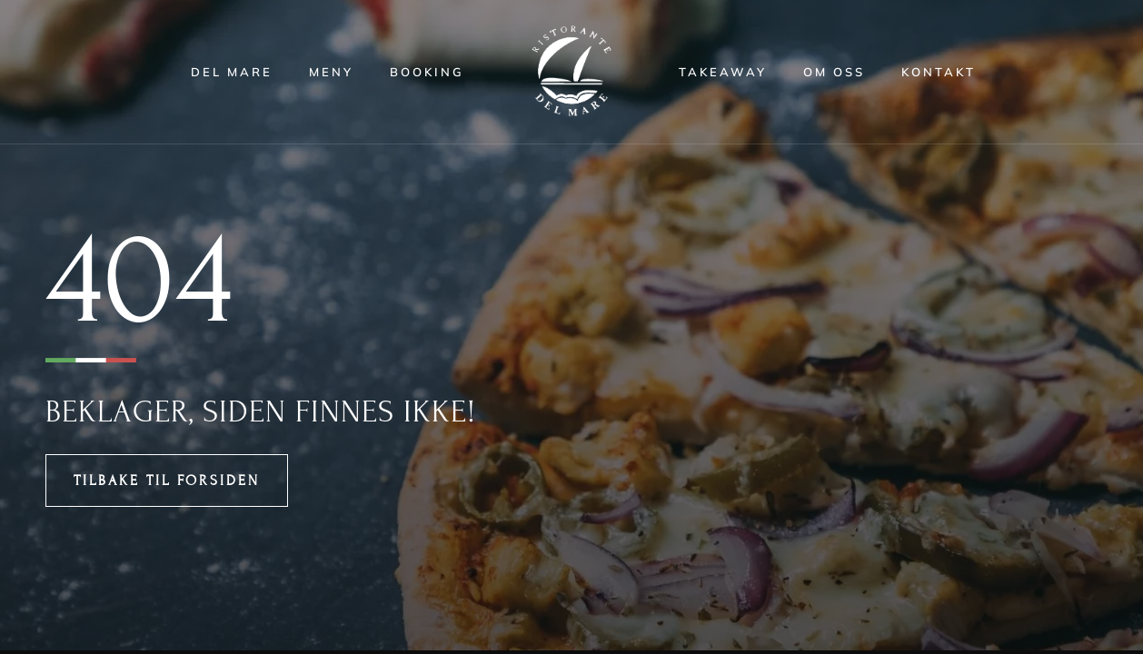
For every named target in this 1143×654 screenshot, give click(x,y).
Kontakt (938, 71)
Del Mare (232, 71)
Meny (331, 71)
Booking (427, 71)
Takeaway (723, 71)
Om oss (834, 71)
